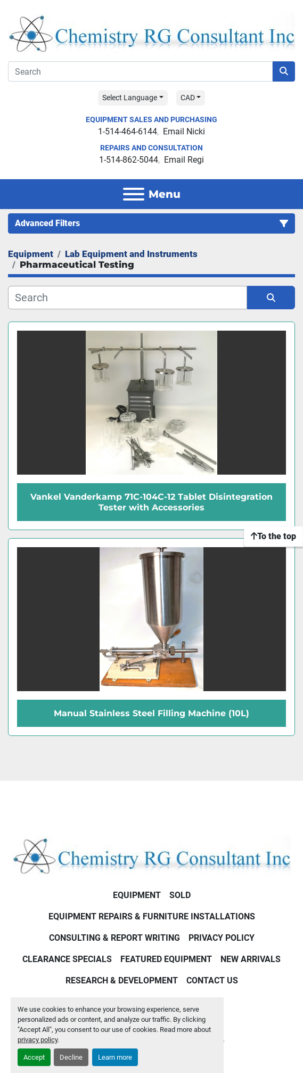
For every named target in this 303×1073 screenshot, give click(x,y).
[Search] (140, 71)
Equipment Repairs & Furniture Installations (151, 916)
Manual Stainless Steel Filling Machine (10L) (151, 713)
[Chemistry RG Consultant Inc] (151, 855)
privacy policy (38, 1040)
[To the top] (273, 536)
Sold (180, 895)
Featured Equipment (166, 959)
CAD (188, 97)
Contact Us (212, 980)
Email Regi (184, 160)
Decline (71, 1057)
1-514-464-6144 (127, 131)
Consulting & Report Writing (114, 938)
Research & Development (121, 980)
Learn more (115, 1057)
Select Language (129, 97)
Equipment (137, 895)
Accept (34, 1057)
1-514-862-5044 (128, 160)
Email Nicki (184, 131)
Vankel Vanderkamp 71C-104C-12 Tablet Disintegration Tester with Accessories (151, 502)
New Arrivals (250, 959)
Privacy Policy (222, 938)
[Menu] (133, 194)
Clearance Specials (67, 959)
